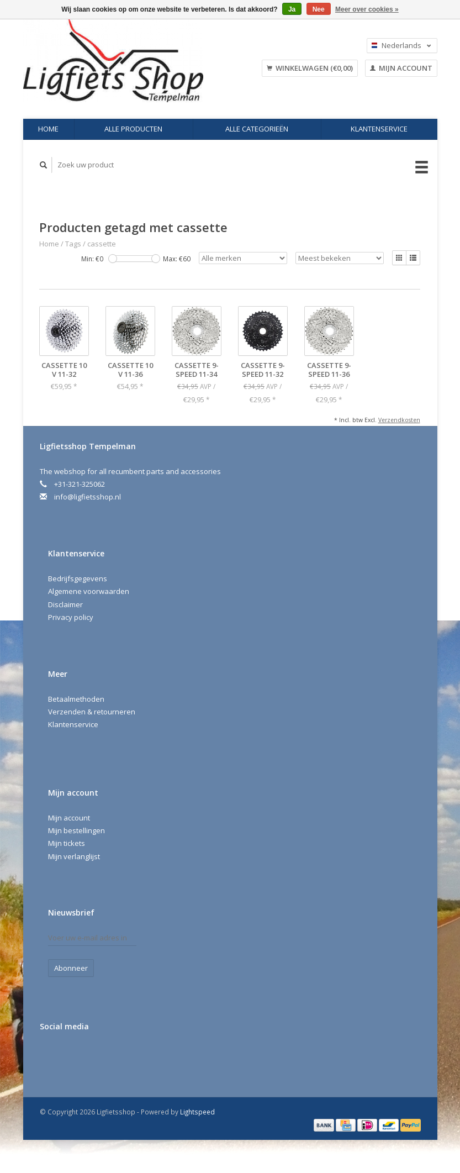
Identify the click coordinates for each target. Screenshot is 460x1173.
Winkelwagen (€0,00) (310, 68)
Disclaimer (65, 604)
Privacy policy (70, 617)
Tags (73, 244)
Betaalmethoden (76, 699)
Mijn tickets (66, 843)
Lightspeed (197, 1111)
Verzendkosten (399, 420)
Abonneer (71, 968)
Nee (319, 9)
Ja (291, 9)
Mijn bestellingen (76, 830)
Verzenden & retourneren (91, 712)
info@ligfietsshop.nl (87, 497)
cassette (101, 244)
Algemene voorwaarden (88, 591)
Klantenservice (379, 129)
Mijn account (401, 68)
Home (48, 129)
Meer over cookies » (367, 9)
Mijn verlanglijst (74, 856)
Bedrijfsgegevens (77, 578)
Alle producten (133, 129)
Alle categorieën (256, 129)
